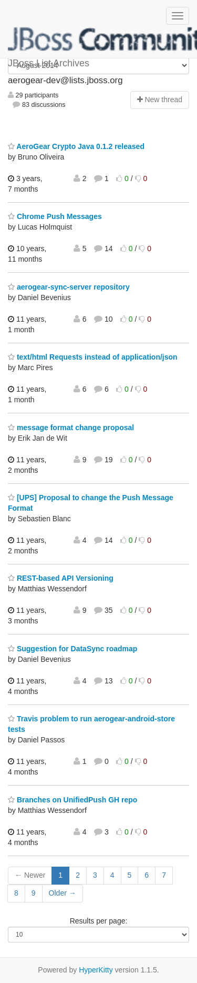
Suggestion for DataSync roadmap (72, 648)
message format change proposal (71, 427)
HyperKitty (96, 970)
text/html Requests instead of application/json (93, 357)
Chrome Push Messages (55, 216)
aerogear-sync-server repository (69, 287)
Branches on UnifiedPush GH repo (72, 800)
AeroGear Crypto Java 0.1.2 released (76, 146)
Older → (62, 893)
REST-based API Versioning (60, 578)
